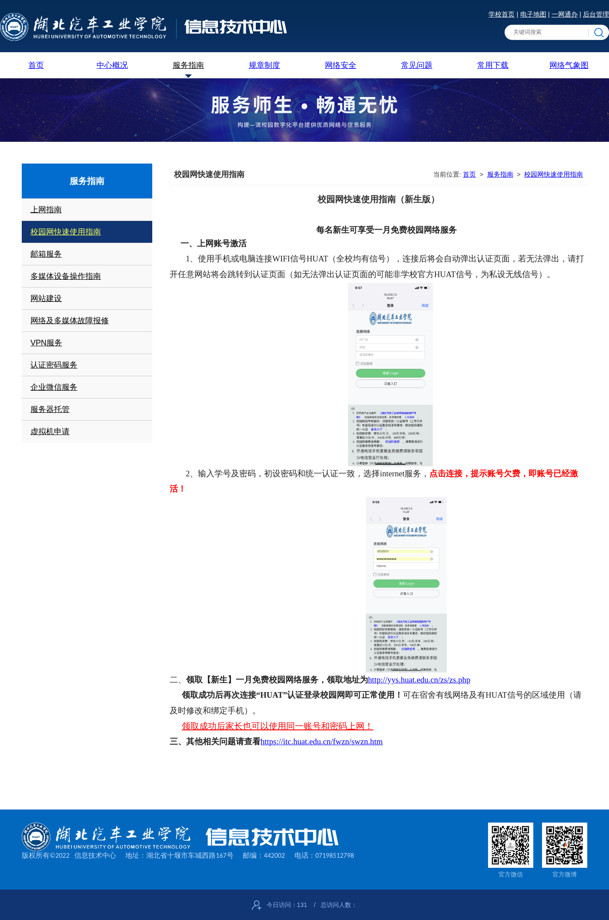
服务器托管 (50, 409)
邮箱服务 (46, 254)
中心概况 (112, 65)
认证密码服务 (53, 365)
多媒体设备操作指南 (65, 276)
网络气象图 (569, 65)
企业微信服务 (53, 387)
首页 (36, 65)
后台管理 (596, 14)
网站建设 (46, 298)
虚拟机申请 (50, 431)
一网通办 (565, 14)
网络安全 (340, 65)
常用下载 (493, 65)
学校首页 (502, 14)
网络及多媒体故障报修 (69, 320)
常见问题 (416, 65)
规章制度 (264, 65)
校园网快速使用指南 (65, 231)
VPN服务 (46, 342)
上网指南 (46, 209)
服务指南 (188, 65)
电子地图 (533, 14)
